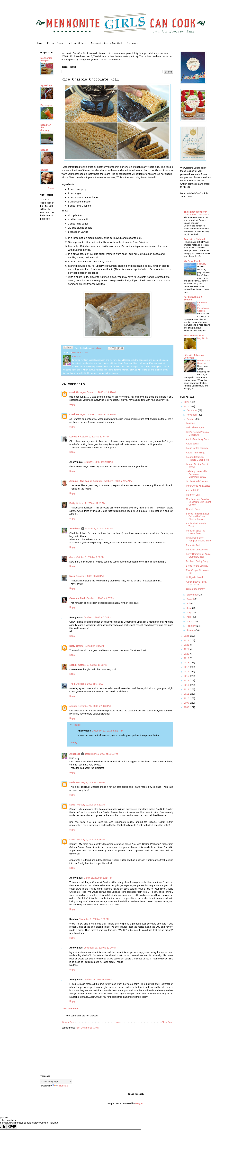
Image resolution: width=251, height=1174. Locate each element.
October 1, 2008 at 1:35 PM (99, 528)
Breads (44, 150)
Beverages (46, 105)
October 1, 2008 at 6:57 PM (100, 598)
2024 (187, 636)
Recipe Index (55, 43)
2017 (187, 667)
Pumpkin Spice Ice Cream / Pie (195, 532)
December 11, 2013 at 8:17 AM (107, 730)
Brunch (44, 170)
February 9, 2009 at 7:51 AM (90, 782)
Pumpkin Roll (192, 545)
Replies (77, 725)
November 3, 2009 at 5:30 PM (94, 919)
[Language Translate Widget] (56, 1081)
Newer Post (68, 1022)
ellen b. (73, 665)
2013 (187, 685)
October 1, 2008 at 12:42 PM (118, 481)
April (189, 617)
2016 (187, 671)
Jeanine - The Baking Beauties (85, 481)
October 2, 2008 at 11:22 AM (92, 665)
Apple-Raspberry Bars (197, 439)
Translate (60, 1085)
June (189, 608)
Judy (72, 557)
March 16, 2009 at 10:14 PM (98, 877)
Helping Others (77, 43)
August (190, 599)
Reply (72, 404)
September (192, 594)
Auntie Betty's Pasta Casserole (196, 583)
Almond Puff (192, 490)
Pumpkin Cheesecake (197, 549)
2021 (187, 649)
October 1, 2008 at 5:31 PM (90, 576)
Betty (72, 503)
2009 (187, 702)
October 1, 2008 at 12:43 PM (90, 503)
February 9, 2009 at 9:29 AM (90, 804)
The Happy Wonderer (195, 211)
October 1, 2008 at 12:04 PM (98, 462)
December (192, 410)
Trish (72, 684)
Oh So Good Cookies (197, 481)
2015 (187, 676)
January (191, 630)
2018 (187, 662)
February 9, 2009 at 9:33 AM (90, 839)
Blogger (139, 1103)
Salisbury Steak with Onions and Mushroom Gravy (196, 474)
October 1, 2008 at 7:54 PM (97, 617)
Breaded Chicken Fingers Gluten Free (197, 458)
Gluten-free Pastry (195, 589)
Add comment (70, 1008)
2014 (187, 680)
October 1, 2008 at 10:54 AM (101, 392)
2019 (187, 658)
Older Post (166, 1022)
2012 (187, 689)
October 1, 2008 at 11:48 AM (94, 436)
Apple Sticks (192, 443)
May (189, 612)
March (190, 621)
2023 (187, 640)
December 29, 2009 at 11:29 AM (100, 947)
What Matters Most (194, 335)
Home (39, 43)
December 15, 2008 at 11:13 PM (101, 754)
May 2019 (202, 338)
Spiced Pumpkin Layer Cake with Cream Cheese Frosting (197, 516)
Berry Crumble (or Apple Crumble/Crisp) (198, 555)
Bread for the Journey (197, 448)
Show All (51, 188)
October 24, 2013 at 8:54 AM (98, 979)
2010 (187, 698)
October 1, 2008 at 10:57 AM (101, 414)
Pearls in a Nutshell (194, 239)
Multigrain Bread (194, 577)
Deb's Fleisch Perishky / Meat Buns (198, 433)
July (189, 603)
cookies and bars (80, 352)
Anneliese (74, 528)
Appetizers (46, 85)
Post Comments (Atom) (87, 1027)
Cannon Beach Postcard (196, 214)
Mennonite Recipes (46, 59)
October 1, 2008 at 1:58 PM (90, 557)
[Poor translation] (12, 1126)
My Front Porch (192, 261)
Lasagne (190, 423)
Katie (72, 782)
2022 (187, 644)
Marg (72, 576)
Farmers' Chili (193, 494)
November (192, 414)
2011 (187, 693)
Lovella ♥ (74, 436)
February (202, 264)
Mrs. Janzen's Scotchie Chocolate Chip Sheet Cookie (198, 502)
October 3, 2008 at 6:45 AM (89, 684)
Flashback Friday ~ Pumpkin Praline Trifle (198, 539)
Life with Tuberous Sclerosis (194, 356)
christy (73, 706)
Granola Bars (192, 509)
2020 (187, 653)
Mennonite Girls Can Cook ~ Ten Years (114, 43)
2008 (187, 707)
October (191, 419)
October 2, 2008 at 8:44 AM (90, 646)
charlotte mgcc (77, 392)
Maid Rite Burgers (195, 427)
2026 (187, 402)
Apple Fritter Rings (195, 452)
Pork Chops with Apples (198, 485)
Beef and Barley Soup (197, 561)
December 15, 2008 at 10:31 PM (94, 706)
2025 (187, 406)
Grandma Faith (77, 598)
